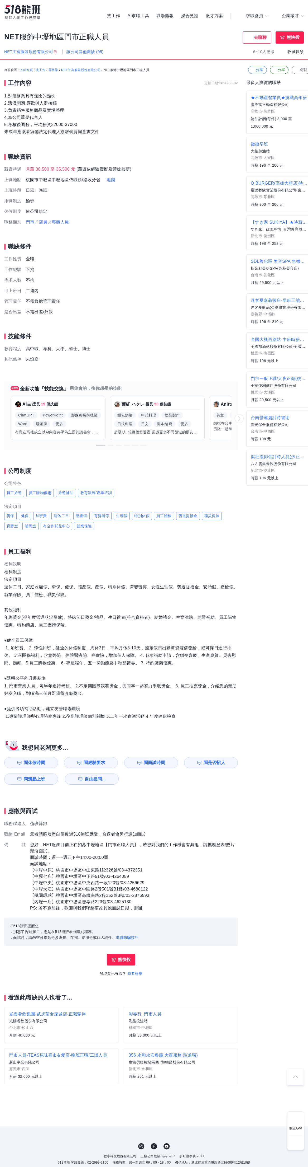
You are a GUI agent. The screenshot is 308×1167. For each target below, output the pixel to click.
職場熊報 (165, 16)
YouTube (166, 1146)
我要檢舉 (135, 973)
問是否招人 (214, 762)
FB (154, 1146)
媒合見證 (190, 16)
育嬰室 (12, 526)
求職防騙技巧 (127, 937)
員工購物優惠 (40, 493)
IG (141, 1146)
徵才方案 (214, 16)
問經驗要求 (94, 762)
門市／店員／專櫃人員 (47, 222)
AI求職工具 (138, 16)
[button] (100, 445)
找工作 (113, 16)
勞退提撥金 (188, 516)
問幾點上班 (34, 779)
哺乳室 (30, 526)
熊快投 (293, 37)
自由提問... (95, 779)
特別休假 (142, 516)
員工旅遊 (14, 493)
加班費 (41, 516)
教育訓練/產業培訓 (96, 493)
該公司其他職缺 (85, 51)
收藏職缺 (295, 51)
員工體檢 (164, 516)
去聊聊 (260, 37)
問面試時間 (154, 762)
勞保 (10, 516)
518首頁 (27, 70)
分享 (257, 70)
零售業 (53, 70)
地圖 (111, 179)
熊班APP (295, 1128)
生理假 (121, 516)
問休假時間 (34, 762)
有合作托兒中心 (56, 526)
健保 (25, 516)
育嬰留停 (101, 516)
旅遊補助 (66, 493)
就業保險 (84, 526)
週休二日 (61, 516)
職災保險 (212, 516)
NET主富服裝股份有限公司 (80, 70)
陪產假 (81, 516)
